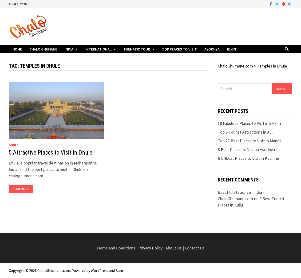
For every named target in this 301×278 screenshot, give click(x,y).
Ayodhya (212, 49)
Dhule (13, 145)
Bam (119, 270)
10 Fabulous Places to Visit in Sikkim (249, 123)
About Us (174, 248)
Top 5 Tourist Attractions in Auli (245, 132)
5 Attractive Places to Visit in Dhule (50, 152)
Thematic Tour (136, 49)
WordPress (99, 270)
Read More (21, 189)
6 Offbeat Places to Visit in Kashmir (248, 158)
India (69, 49)
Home (17, 49)
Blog (231, 49)
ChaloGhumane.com (53, 270)
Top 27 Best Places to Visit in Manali (249, 140)
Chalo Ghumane (43, 49)
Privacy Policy (150, 248)
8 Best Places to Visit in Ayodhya (246, 149)
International (98, 49)
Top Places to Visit (179, 49)
